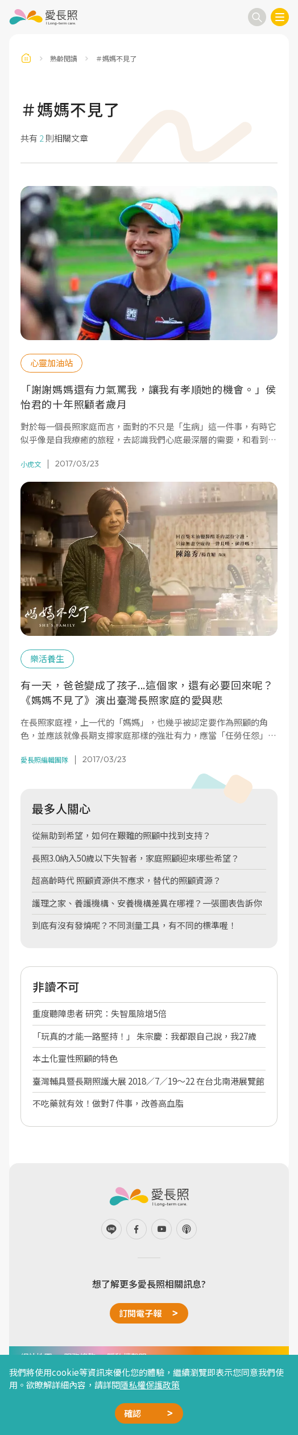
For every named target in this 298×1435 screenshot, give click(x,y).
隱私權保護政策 (150, 1385)
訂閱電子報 (140, 1313)
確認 (132, 1413)
